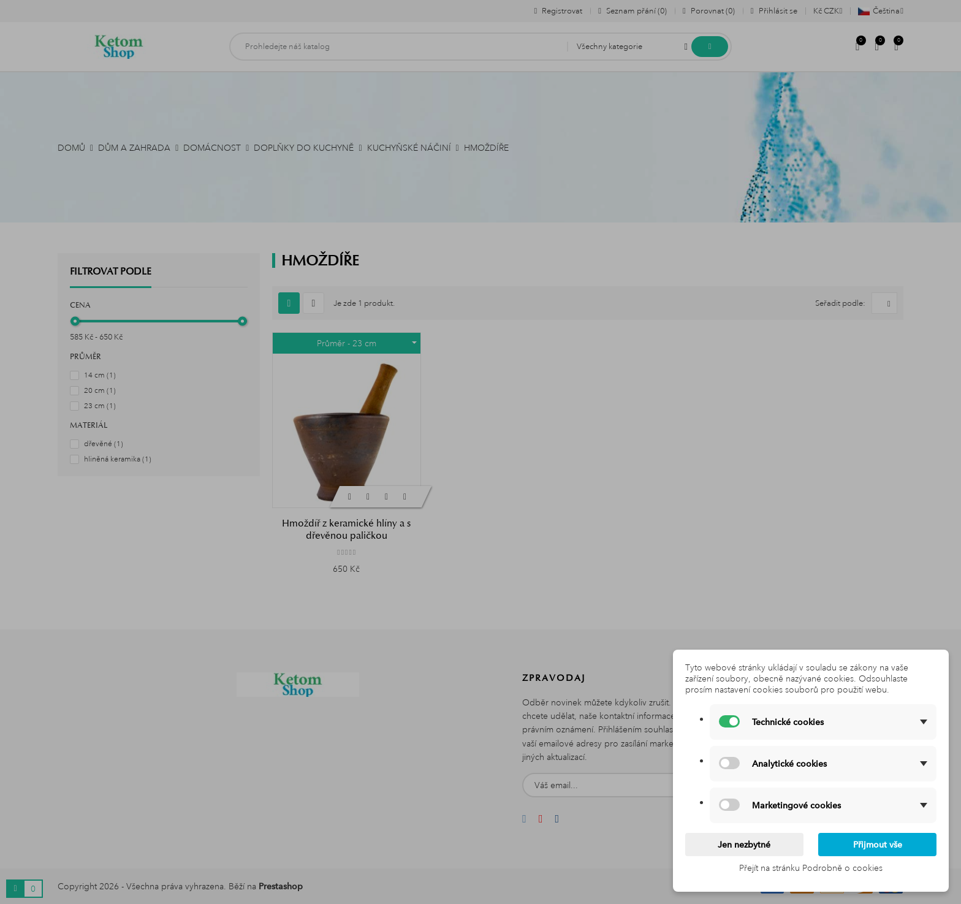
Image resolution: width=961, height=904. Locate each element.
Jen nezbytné (744, 844)
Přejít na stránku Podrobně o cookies (811, 867)
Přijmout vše (877, 844)
